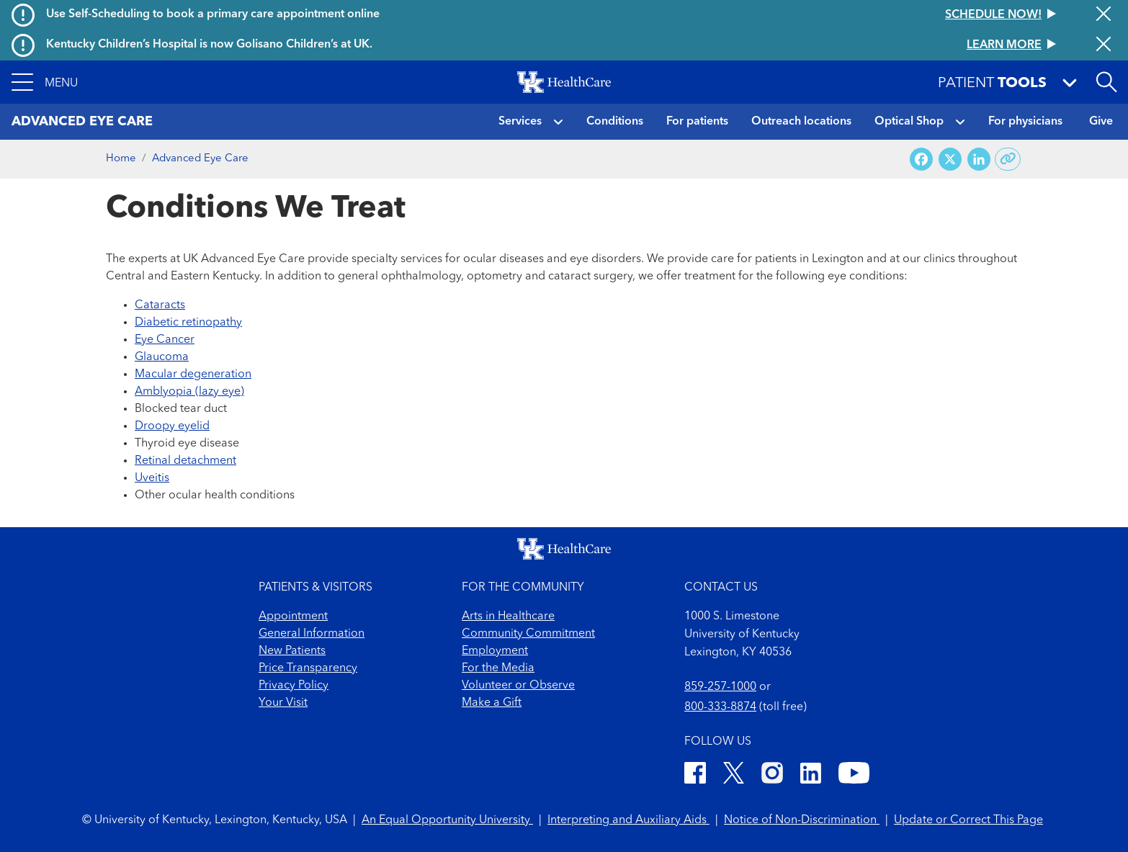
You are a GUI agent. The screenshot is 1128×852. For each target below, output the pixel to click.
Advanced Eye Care (200, 158)
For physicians (1025, 121)
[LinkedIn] (810, 775)
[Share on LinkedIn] (978, 159)
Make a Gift (492, 703)
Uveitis (152, 478)
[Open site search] (1106, 82)
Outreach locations (801, 121)
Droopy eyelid (172, 426)
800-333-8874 (720, 707)
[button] (44, 82)
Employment (495, 651)
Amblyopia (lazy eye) (189, 392)
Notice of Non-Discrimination (801, 820)
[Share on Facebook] (921, 159)
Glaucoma (162, 357)
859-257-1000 (720, 687)
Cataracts (160, 305)
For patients (697, 121)
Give (1101, 121)
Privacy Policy (293, 685)
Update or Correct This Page (968, 820)
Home (121, 158)
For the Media (498, 668)
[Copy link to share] (1008, 159)
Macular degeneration (193, 374)
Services (520, 121)
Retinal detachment (185, 461)
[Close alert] (1103, 15)
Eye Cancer (164, 340)
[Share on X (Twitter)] (950, 159)
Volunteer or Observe (518, 685)
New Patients (292, 651)
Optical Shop (909, 121)
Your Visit (283, 703)
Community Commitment (528, 634)
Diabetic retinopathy (188, 322)
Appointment (293, 616)
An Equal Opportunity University (447, 820)
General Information (311, 634)
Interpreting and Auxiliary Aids (628, 820)
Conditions (614, 121)
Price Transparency (308, 668)
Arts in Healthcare (508, 616)
